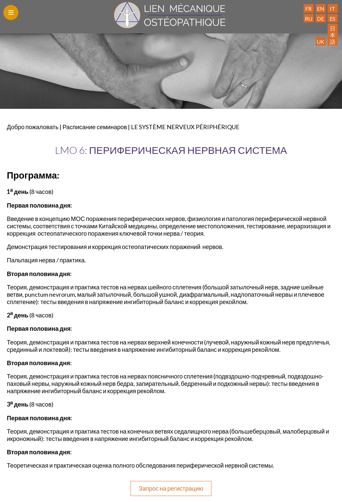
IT (332, 8)
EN (320, 8)
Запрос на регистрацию (171, 488)
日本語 (332, 34)
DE (320, 18)
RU (308, 18)
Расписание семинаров (94, 127)
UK (320, 41)
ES (332, 18)
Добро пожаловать (32, 127)
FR (308, 8)
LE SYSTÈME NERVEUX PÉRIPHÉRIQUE (185, 127)
